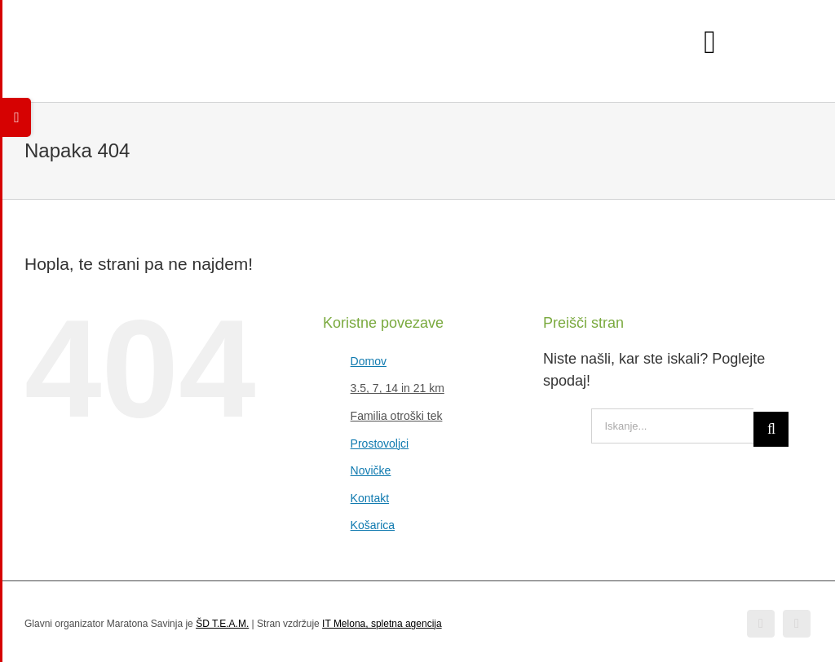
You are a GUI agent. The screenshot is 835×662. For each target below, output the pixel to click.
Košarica (373, 525)
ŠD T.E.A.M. (222, 623)
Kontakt (370, 498)
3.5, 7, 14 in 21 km (397, 388)
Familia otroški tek (397, 415)
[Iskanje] (771, 429)
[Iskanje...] (672, 426)
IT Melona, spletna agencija (382, 623)
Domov (369, 361)
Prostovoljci (380, 443)
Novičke (371, 470)
